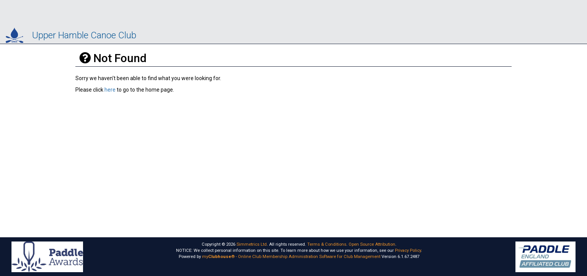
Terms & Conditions (326, 244)
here (110, 90)
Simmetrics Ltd (251, 244)
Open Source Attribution (372, 244)
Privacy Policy (408, 250)
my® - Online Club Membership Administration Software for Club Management (291, 256)
